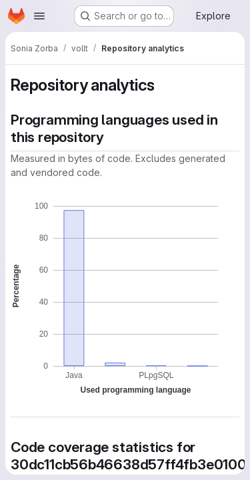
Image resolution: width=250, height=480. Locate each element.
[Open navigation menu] (39, 16)
